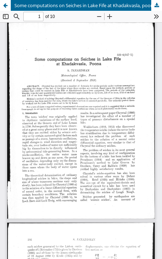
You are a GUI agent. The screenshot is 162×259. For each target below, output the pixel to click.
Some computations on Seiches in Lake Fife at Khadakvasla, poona (85, 5)
